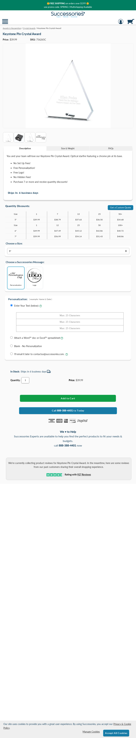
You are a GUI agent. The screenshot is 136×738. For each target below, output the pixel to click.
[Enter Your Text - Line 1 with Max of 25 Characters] (69, 315)
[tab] (25, 148)
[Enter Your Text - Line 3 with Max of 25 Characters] (69, 328)
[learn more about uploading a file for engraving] (61, 339)
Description (25, 148)
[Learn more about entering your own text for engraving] (40, 307)
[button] (5, 23)
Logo (34, 277)
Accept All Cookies (116, 733)
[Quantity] (25, 380)
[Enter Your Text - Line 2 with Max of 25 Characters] (69, 322)
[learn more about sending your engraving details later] (66, 355)
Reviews (84, 474)
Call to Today (68, 410)
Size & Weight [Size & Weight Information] (68, 148)
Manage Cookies (91, 731)
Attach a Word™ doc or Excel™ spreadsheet (37, 337)
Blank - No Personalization (28, 346)
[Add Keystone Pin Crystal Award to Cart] (68, 398)
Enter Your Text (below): (26, 305)
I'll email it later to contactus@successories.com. (39, 354)
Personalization (15, 277)
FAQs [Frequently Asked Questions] (111, 148)
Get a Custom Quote (120, 207)
